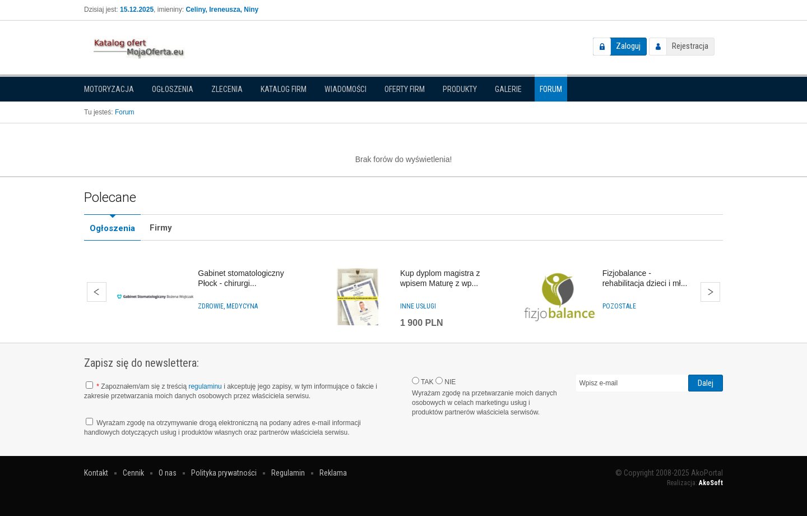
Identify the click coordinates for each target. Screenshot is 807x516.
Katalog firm (284, 89)
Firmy (161, 228)
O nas (168, 472)
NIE (445, 381)
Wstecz (96, 292)
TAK (423, 381)
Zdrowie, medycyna (228, 306)
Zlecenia (227, 89)
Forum (551, 89)
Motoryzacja (109, 89)
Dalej (710, 292)
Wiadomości (345, 89)
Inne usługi (418, 306)
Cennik (133, 472)
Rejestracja (690, 46)
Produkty (460, 89)
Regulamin (288, 472)
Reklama (333, 472)
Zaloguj (628, 46)
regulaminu (204, 386)
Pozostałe (619, 306)
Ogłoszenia (172, 89)
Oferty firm (404, 89)
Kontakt (96, 472)
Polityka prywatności (224, 472)
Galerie (508, 89)
